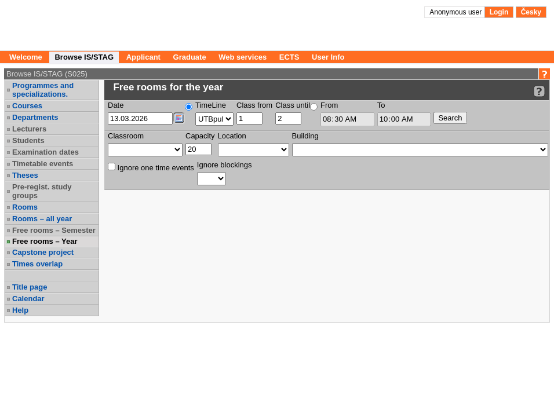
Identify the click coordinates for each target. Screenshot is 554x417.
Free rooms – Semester (54, 230)
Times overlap (37, 263)
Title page (29, 287)
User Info (328, 57)
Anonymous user (456, 12)
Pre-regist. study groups (42, 191)
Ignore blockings (224, 164)
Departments (35, 117)
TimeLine (210, 105)
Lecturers (29, 129)
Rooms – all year (42, 218)
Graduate (189, 57)
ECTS (289, 57)
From (329, 105)
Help (20, 310)
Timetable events (42, 163)
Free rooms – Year (45, 241)
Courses (27, 105)
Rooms (25, 207)
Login (499, 12)
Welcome (25, 57)
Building (305, 135)
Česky (531, 12)
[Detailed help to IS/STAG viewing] (539, 91)
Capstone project (43, 252)
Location (232, 135)
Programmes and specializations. (43, 89)
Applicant (143, 57)
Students (28, 140)
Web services (242, 57)
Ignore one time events (151, 167)
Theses (25, 175)
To (381, 105)
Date (115, 105)
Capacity (200, 135)
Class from (254, 105)
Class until (292, 105)
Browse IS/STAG (84, 57)
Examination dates (45, 152)
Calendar (28, 298)
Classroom (126, 135)
